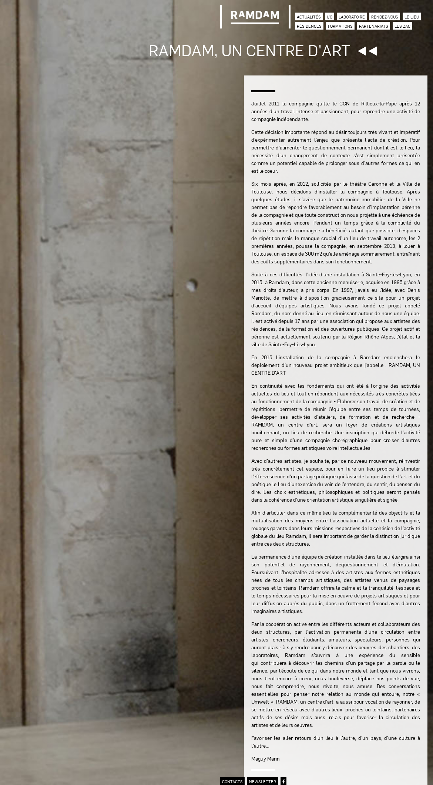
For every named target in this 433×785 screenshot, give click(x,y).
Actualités (309, 17)
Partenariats (373, 26)
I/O (329, 17)
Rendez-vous (384, 17)
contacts (232, 781)
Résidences (309, 26)
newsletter (262, 781)
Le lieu (412, 17)
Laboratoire (352, 17)
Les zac (402, 26)
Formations (340, 26)
